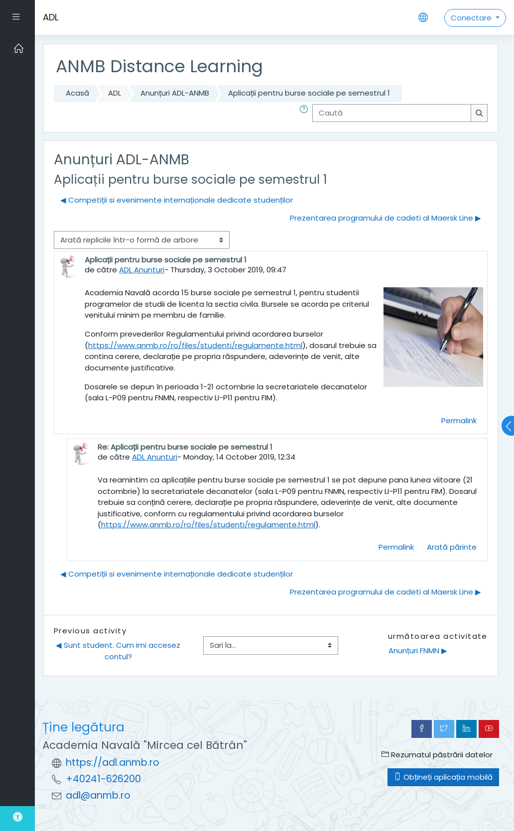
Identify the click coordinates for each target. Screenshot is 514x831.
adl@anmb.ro (98, 795)
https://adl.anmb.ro (112, 762)
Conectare (472, 17)
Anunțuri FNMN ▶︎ (417, 650)
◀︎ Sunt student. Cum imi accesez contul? (119, 650)
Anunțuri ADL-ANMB (174, 93)
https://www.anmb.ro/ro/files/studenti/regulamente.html (195, 345)
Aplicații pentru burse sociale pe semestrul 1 (309, 93)
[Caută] (391, 113)
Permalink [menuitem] (459, 420)
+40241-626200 (103, 779)
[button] (305, 113)
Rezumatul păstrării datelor (437, 754)
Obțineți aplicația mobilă (443, 777)
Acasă (77, 93)
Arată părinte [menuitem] (452, 547)
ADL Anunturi (141, 269)
